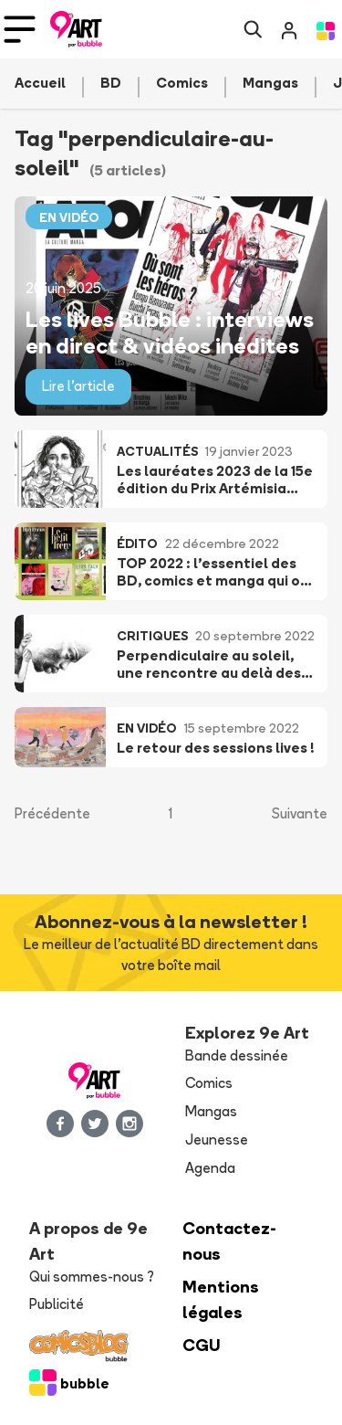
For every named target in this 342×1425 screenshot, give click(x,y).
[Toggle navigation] (19, 29)
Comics (209, 1083)
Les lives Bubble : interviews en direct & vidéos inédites (170, 331)
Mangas (211, 1111)
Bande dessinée (236, 1055)
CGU (201, 1345)
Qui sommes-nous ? (91, 1276)
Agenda (210, 1168)
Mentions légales (220, 1299)
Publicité (56, 1304)
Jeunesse (216, 1139)
